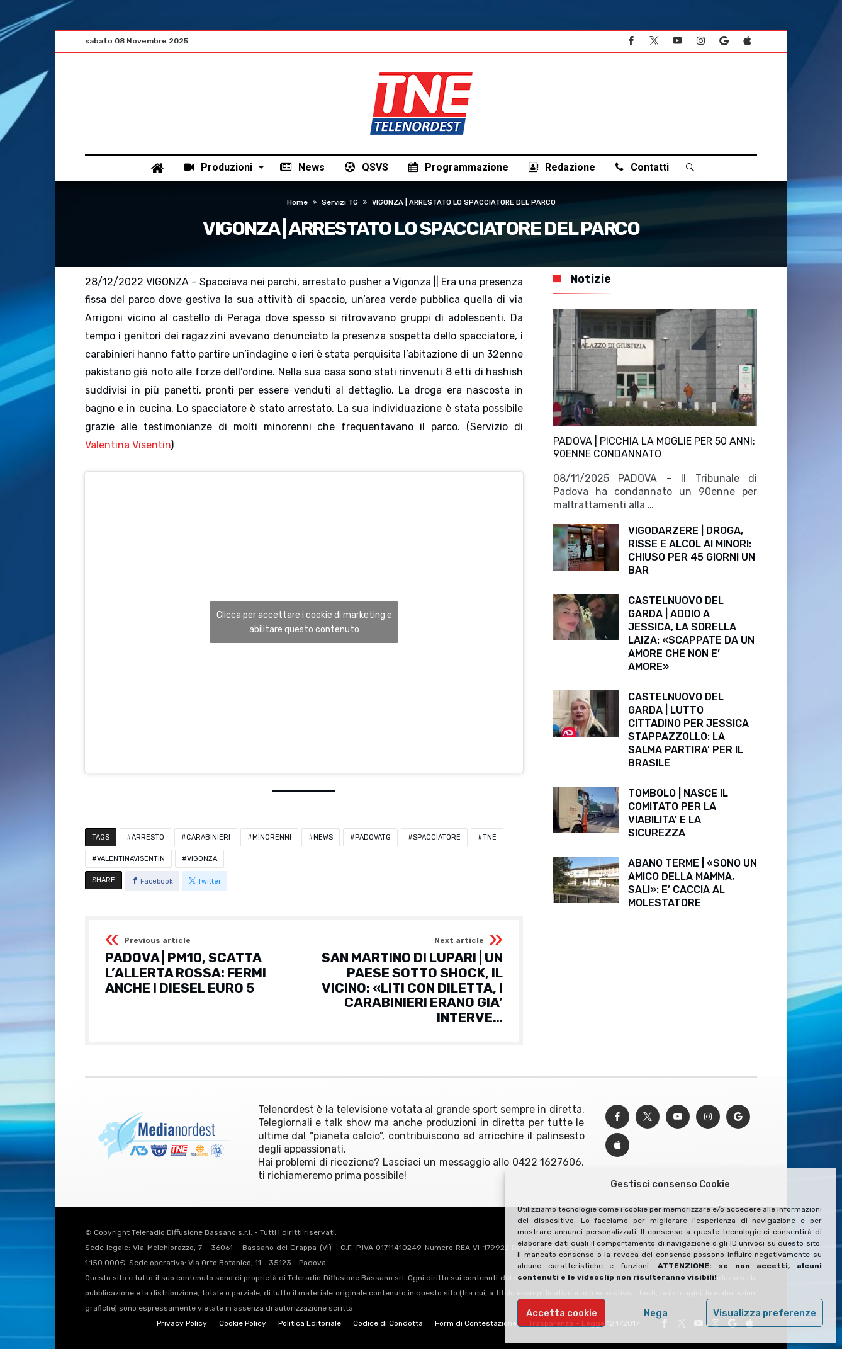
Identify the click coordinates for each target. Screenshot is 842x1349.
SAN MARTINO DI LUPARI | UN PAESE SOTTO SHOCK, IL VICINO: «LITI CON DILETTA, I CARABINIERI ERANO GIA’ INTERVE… (407, 980)
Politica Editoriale (309, 1323)
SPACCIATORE (437, 837)
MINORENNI (271, 837)
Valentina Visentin (128, 445)
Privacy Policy (182, 1323)
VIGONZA (202, 859)
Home (297, 202)
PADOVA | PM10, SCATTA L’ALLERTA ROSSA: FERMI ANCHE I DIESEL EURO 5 (200, 965)
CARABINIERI (208, 837)
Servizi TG (340, 202)
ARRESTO (148, 837)
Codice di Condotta (388, 1323)
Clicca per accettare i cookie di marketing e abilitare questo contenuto (304, 622)
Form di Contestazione (476, 1323)
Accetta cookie (561, 1313)
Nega (656, 1313)
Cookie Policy (242, 1323)
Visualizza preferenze (764, 1313)
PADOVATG (373, 837)
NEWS (323, 837)
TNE (490, 837)
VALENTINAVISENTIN (131, 859)
